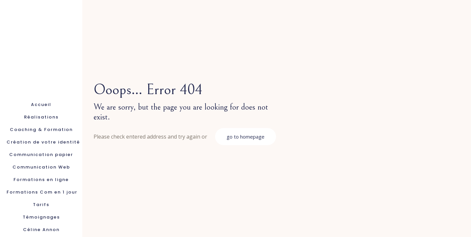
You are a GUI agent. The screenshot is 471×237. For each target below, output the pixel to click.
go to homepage (245, 136)
